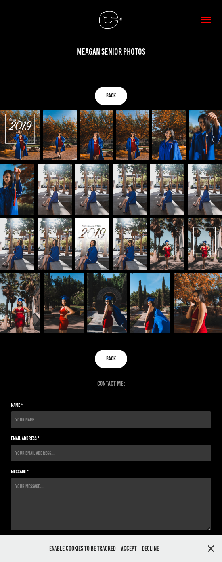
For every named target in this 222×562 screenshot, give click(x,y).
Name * (17, 405)
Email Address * (25, 438)
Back (111, 96)
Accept (129, 548)
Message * (20, 471)
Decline (150, 548)
